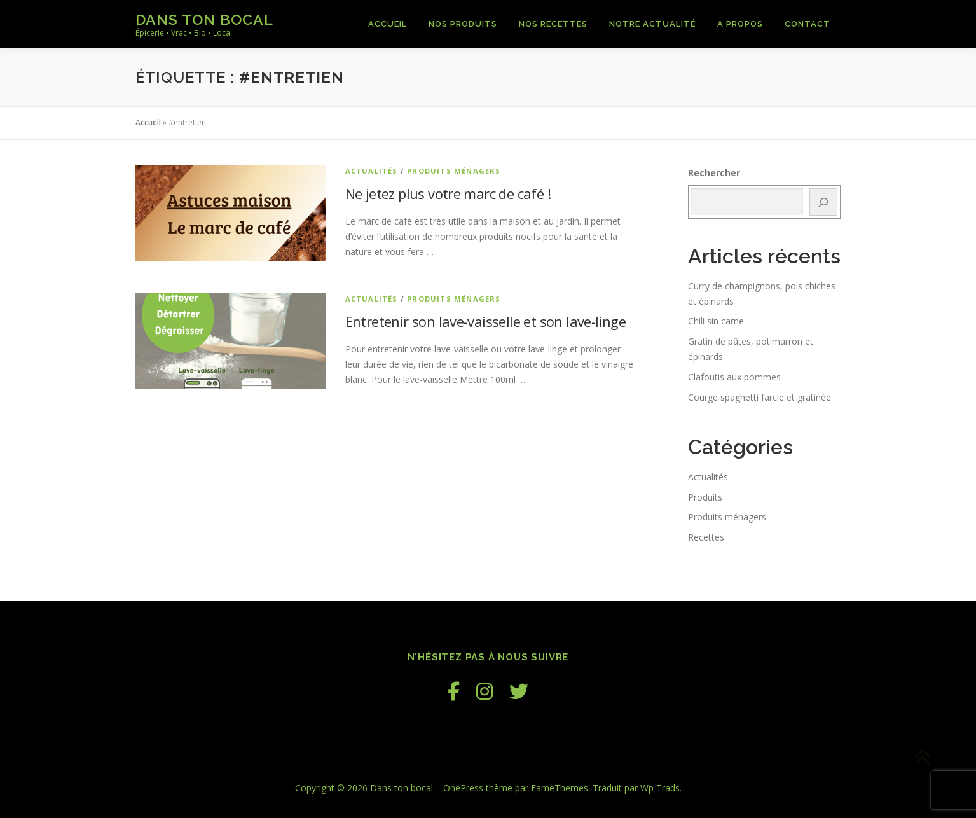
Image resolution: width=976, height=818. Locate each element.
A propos (740, 24)
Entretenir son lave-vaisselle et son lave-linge (485, 321)
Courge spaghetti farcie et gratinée (759, 397)
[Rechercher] (823, 202)
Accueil (387, 24)
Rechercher (714, 173)
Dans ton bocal (204, 19)
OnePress (463, 788)
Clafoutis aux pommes (734, 377)
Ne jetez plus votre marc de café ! (448, 193)
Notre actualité (652, 24)
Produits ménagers (453, 171)
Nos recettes (553, 24)
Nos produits (463, 24)
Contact (807, 24)
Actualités (371, 171)
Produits (705, 497)
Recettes (706, 537)
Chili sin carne (716, 321)
